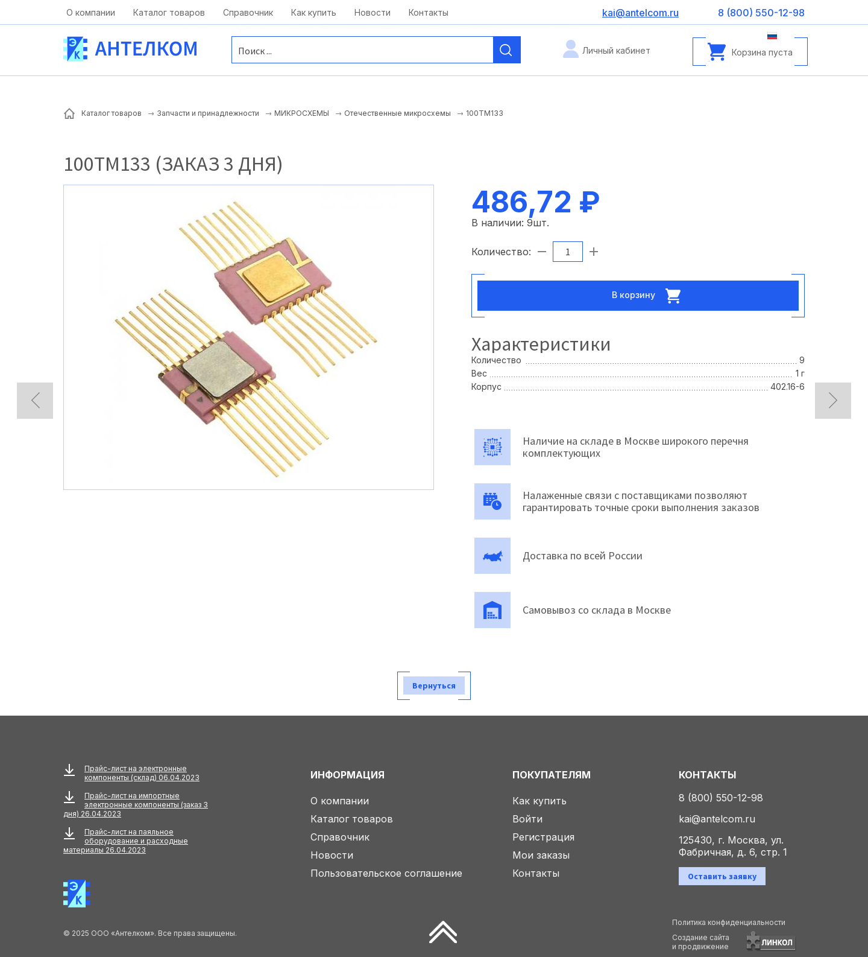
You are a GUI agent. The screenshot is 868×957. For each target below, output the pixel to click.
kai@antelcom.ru (717, 819)
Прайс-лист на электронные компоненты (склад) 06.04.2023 (142, 773)
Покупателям (551, 775)
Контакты (428, 12)
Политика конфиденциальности (728, 922)
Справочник (248, 12)
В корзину (650, 296)
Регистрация (543, 837)
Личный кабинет (616, 50)
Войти (527, 819)
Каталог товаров (169, 12)
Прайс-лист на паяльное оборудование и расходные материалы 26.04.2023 (125, 840)
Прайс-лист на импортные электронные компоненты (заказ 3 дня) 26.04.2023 (135, 804)
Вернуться (434, 685)
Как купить (313, 12)
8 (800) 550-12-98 (721, 798)
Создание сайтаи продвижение (700, 942)
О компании (90, 12)
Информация (347, 775)
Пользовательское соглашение (386, 873)
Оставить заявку (722, 876)
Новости (372, 12)
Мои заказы (541, 855)
